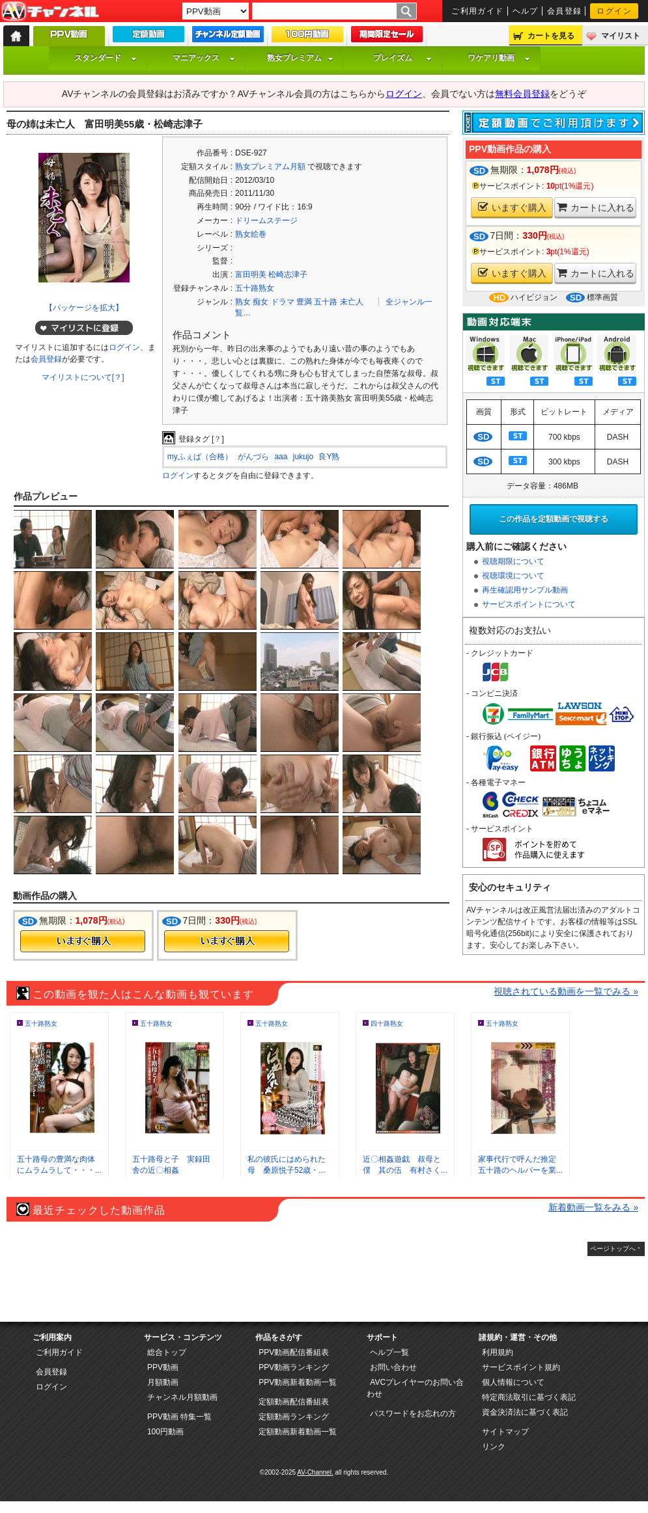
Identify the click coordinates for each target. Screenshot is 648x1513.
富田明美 (250, 274)
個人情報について (513, 1382)
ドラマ (282, 301)
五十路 (325, 301)
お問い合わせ (393, 1367)
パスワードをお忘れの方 (413, 1413)
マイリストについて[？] (83, 377)
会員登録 (564, 11)
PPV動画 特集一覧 (179, 1416)
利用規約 (497, 1352)
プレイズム (402, 57)
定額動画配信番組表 (294, 1401)
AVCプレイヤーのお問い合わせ (415, 1388)
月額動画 (162, 1382)
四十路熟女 (387, 1023)
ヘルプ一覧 (389, 1352)
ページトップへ (613, 1248)
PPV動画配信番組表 (294, 1352)
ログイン (614, 11)
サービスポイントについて (529, 604)
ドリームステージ (266, 220)
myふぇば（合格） (199, 456)
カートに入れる (595, 207)
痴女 (260, 301)
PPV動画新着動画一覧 (298, 1382)
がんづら (253, 456)
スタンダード (105, 57)
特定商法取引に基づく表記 (529, 1397)
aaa (280, 456)
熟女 (243, 301)
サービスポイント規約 (521, 1367)
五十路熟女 (254, 288)
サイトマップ (505, 1431)
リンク (493, 1446)
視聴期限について (513, 561)
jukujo (303, 456)
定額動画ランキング (294, 1416)
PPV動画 (162, 1367)
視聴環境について (513, 575)
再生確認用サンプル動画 (525, 590)
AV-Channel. (315, 1472)
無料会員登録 (522, 93)
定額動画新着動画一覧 (298, 1431)
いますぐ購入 (512, 207)
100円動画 (165, 1431)
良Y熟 (328, 456)
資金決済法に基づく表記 (525, 1412)
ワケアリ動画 (499, 57)
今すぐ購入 (82, 941)
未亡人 (351, 301)
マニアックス (204, 57)
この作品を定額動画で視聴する (553, 519)
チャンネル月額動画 (182, 1397)
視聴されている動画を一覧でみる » (566, 991)
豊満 (304, 301)
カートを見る (551, 35)
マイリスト (620, 35)
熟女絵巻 (250, 234)
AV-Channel (50, 11)
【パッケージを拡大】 (84, 307)
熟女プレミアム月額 (270, 166)
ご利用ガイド (477, 11)
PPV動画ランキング (294, 1367)
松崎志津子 (287, 274)
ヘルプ (526, 11)
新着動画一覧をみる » (593, 1207)
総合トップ (166, 1352)
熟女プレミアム (300, 57)
